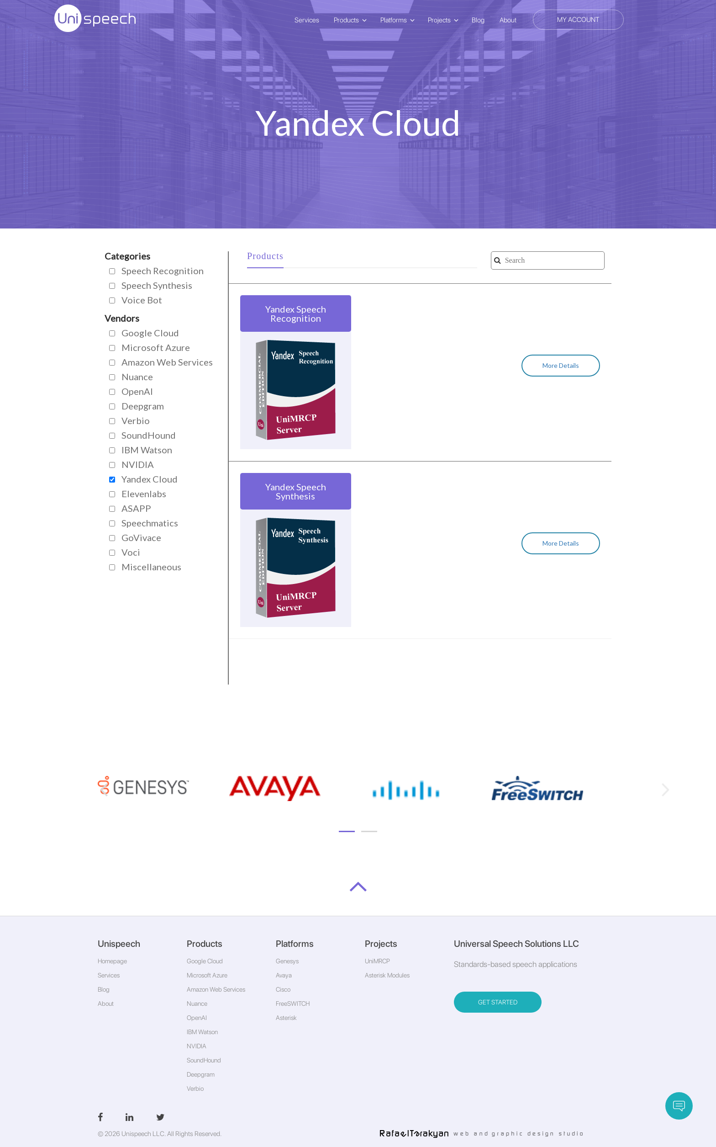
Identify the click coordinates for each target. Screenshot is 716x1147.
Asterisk (286, 1017)
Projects (439, 20)
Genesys (287, 961)
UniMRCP (377, 961)
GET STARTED (497, 1002)
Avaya (284, 975)
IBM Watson (202, 1031)
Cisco (283, 989)
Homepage (112, 961)
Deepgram (201, 1074)
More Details (560, 365)
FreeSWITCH (293, 1003)
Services (307, 20)
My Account (578, 20)
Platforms (393, 20)
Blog (478, 20)
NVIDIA (196, 1046)
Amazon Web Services (216, 989)
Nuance (197, 1003)
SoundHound (204, 1060)
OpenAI (197, 1017)
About (508, 20)
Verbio (195, 1088)
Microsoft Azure (207, 975)
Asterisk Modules (387, 975)
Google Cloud (205, 961)
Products (346, 20)
